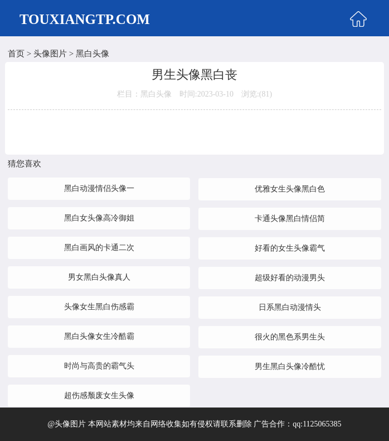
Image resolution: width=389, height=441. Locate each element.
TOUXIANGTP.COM (85, 19)
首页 (16, 53)
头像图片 (50, 53)
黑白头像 (92, 53)
